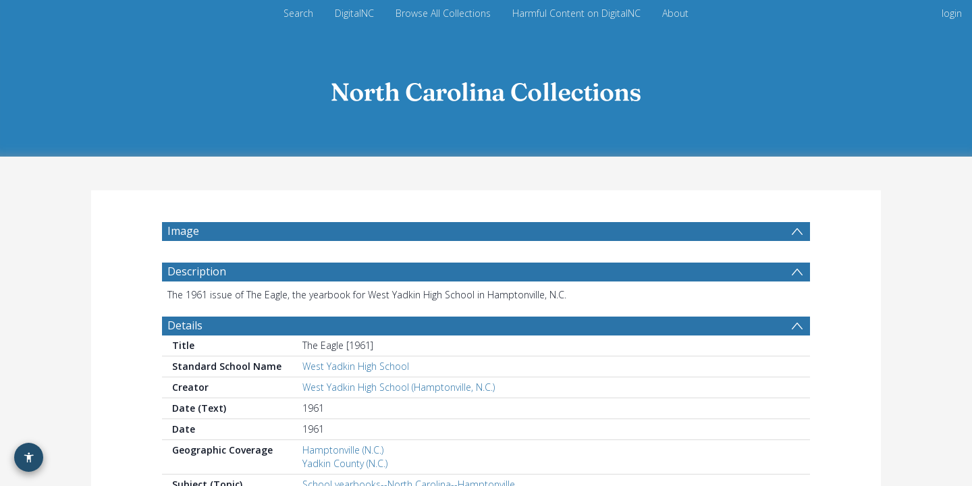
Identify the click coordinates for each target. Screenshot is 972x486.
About (675, 13)
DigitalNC (354, 13)
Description (196, 278)
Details (184, 332)
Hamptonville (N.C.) (342, 456)
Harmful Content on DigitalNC (576, 13)
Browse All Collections (443, 13)
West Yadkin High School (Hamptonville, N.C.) (398, 393)
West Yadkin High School (355, 373)
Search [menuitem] (298, 13)
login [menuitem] (952, 13)
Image (183, 230)
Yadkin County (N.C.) (344, 470)
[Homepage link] (486, 89)
